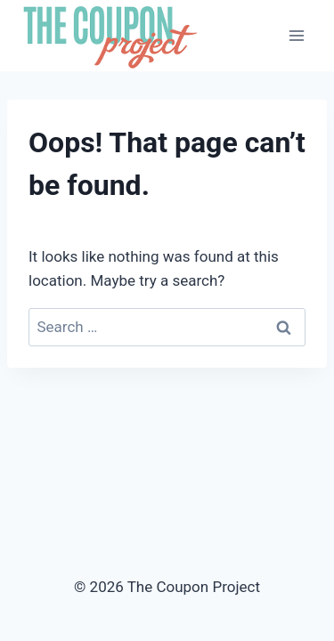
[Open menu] (296, 35)
